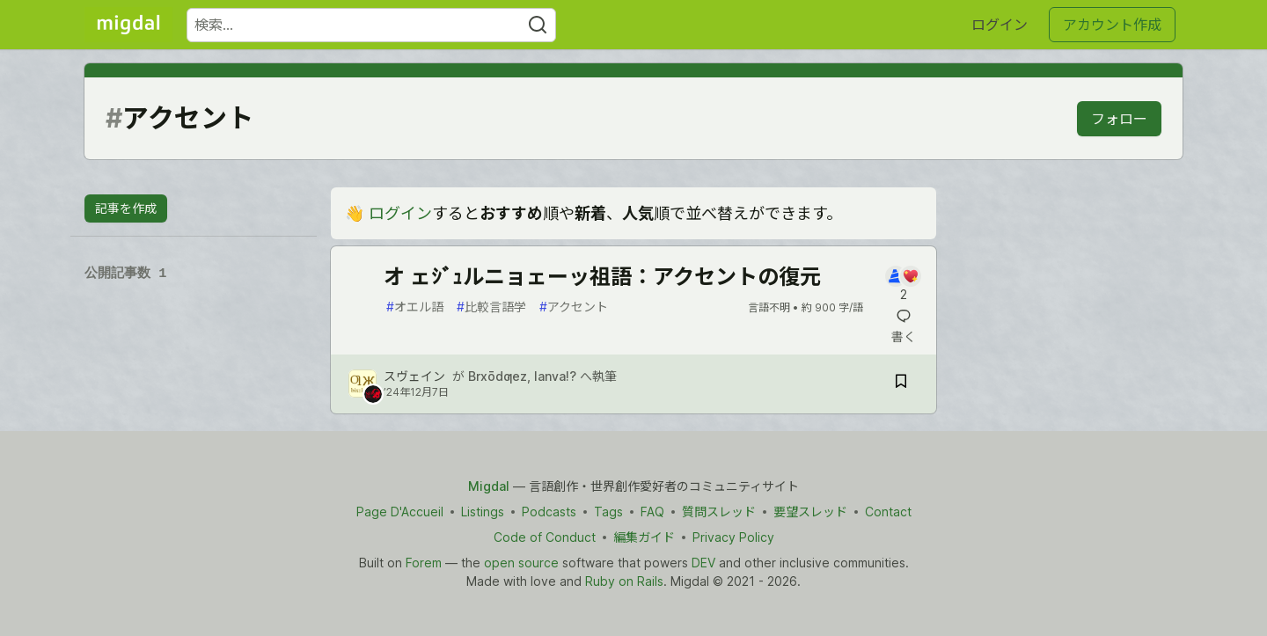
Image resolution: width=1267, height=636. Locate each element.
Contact (888, 511)
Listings (482, 511)
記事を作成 (126, 208)
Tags (608, 511)
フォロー (1119, 119)
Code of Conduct (545, 537)
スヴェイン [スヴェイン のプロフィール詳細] (414, 376)
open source (521, 562)
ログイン (999, 24)
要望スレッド (810, 511)
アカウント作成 (1112, 24)
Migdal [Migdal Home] (488, 486)
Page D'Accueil (399, 511)
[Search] (537, 25)
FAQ (652, 511)
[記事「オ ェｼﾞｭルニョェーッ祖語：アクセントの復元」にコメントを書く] (903, 284)
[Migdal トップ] (128, 24)
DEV (703, 562)
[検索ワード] (371, 25)
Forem (424, 562)
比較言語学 (491, 306)
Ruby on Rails (624, 581)
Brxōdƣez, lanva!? (522, 376)
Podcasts (549, 511)
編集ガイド (644, 537)
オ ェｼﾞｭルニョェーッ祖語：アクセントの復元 (602, 276)
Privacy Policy (733, 537)
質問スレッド (719, 511)
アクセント (573, 306)
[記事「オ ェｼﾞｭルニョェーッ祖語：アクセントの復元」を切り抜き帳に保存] (901, 384)
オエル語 (414, 306)
